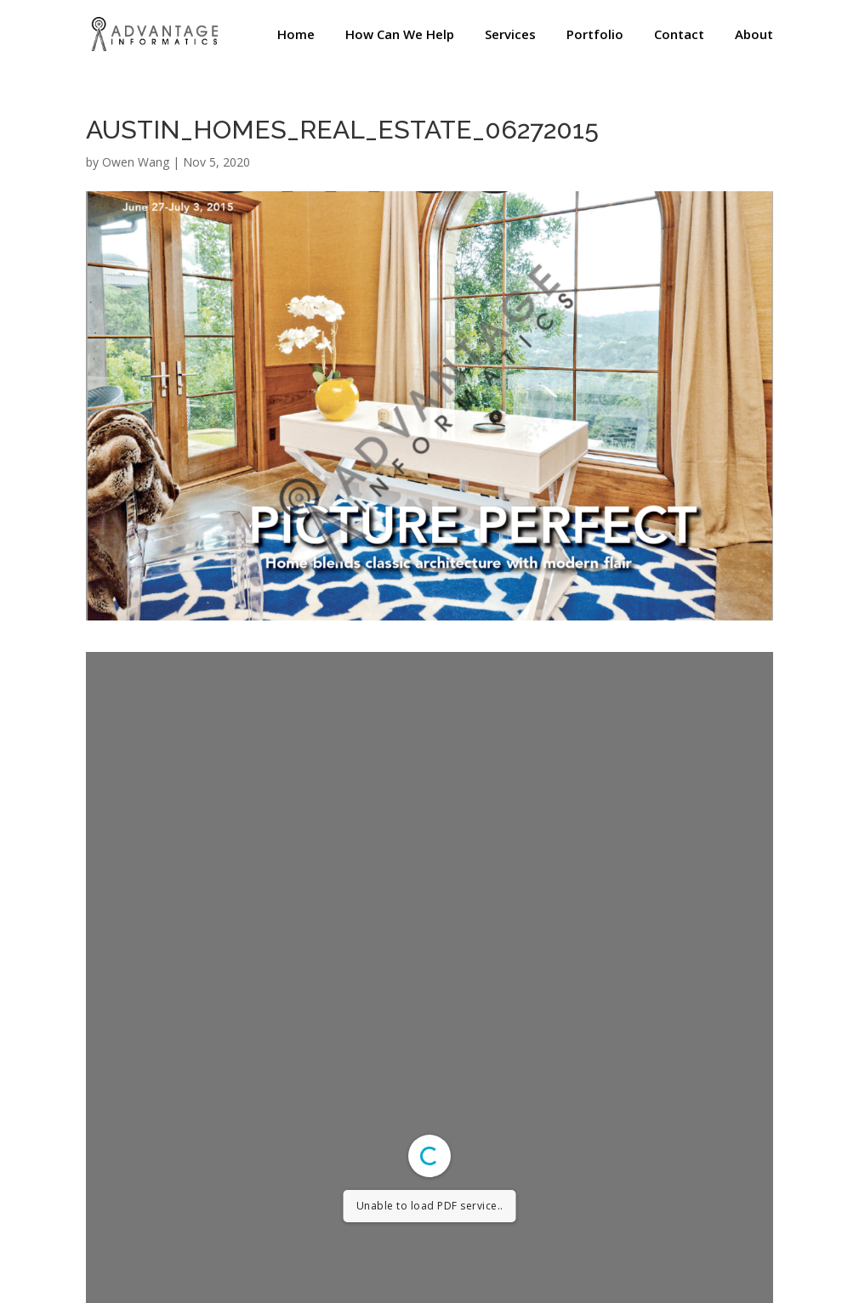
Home (296, 35)
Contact (679, 35)
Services (510, 35)
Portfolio (594, 35)
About (754, 35)
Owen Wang (135, 162)
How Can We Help (399, 35)
